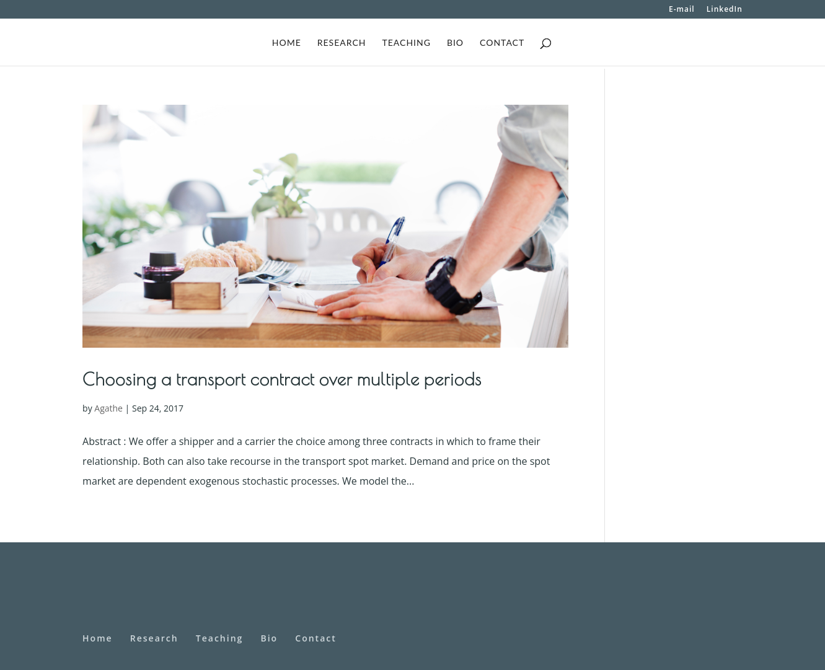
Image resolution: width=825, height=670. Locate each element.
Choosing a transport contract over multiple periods (282, 379)
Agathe (108, 408)
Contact (502, 43)
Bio (455, 43)
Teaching (406, 43)
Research (341, 43)
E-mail (682, 10)
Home (286, 43)
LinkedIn (725, 10)
